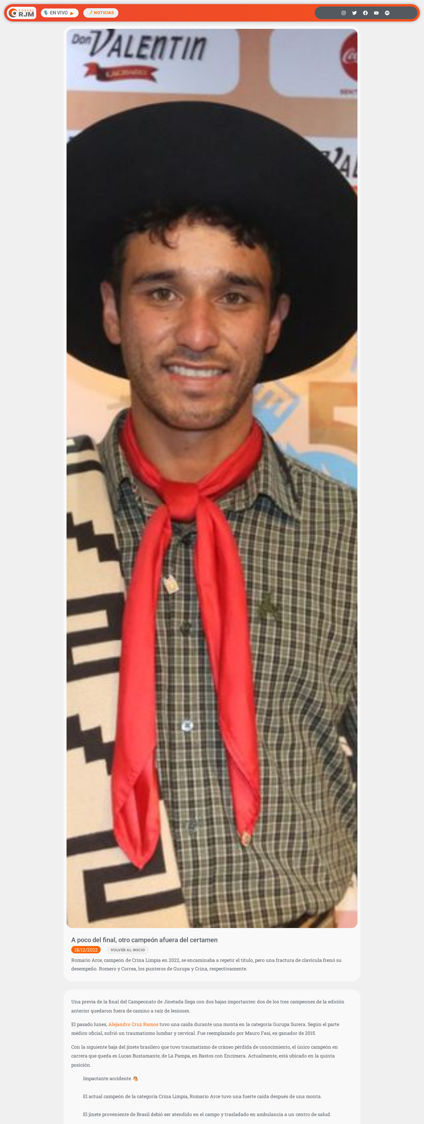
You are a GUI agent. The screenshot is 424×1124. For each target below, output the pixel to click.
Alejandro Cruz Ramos (133, 1024)
